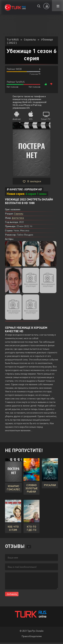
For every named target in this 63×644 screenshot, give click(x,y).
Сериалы (18, 214)
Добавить (12, 595)
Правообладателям (32, 637)
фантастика (18, 219)
